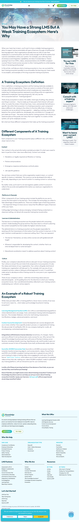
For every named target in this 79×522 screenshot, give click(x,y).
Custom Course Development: (12, 323)
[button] (49, 5)
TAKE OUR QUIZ (55, 1)
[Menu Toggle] (29, 5)
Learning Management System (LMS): (15, 311)
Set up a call (34, 377)
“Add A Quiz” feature (13, 357)
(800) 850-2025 (6, 508)
